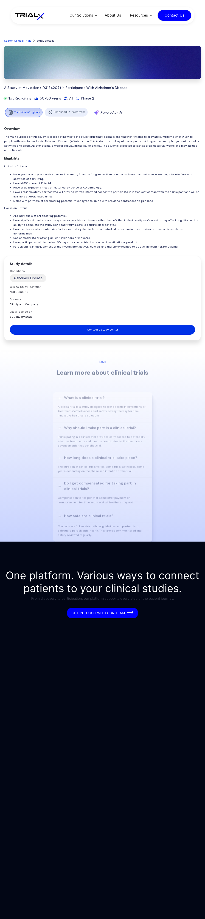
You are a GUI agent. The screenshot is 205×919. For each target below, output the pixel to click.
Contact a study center (102, 329)
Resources (139, 15)
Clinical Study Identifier (25, 287)
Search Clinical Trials (17, 41)
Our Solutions (81, 15)
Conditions (17, 271)
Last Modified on (21, 312)
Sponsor (15, 299)
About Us (113, 15)
